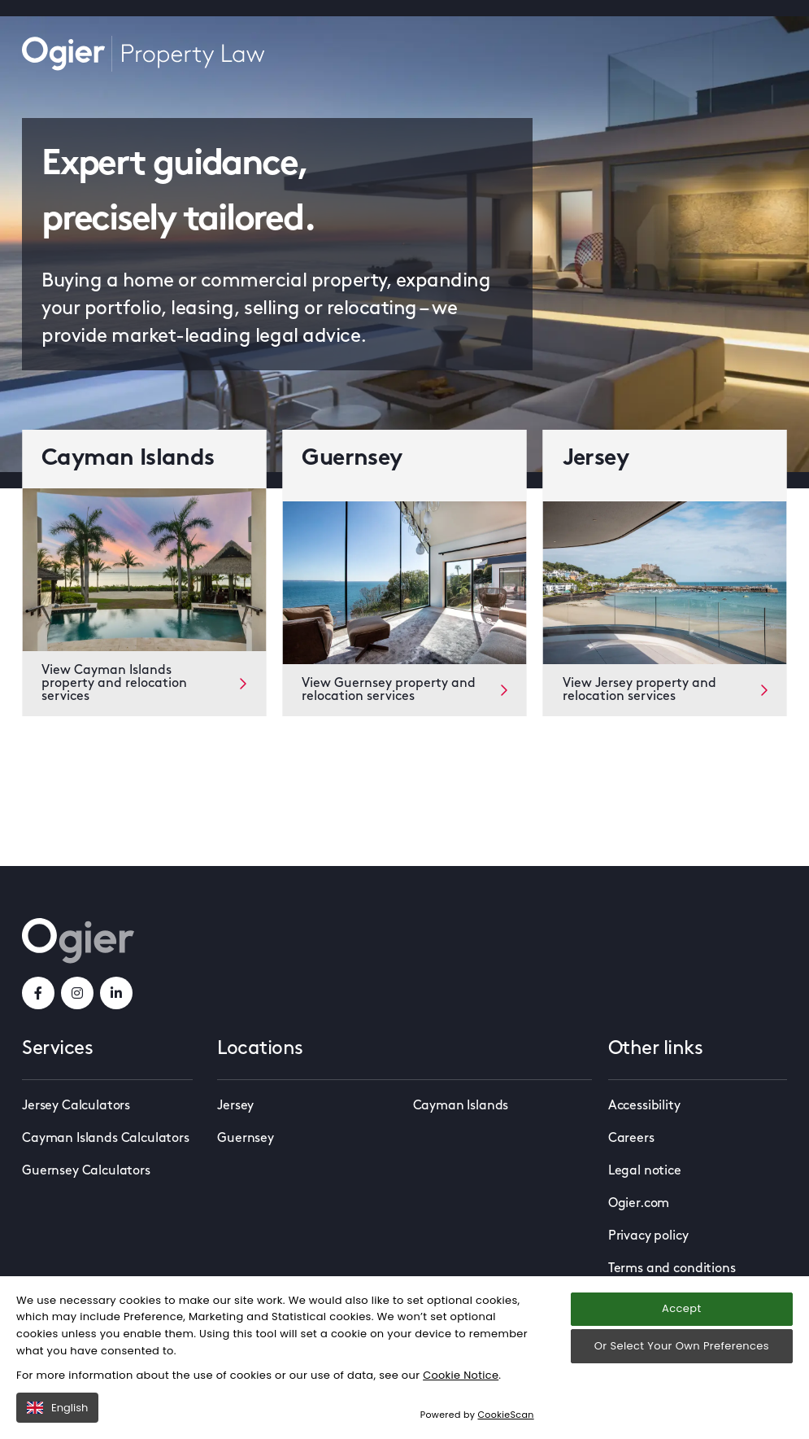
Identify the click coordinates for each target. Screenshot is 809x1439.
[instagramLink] (77, 993)
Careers (631, 1138)
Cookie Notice (461, 1389)
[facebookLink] (38, 993)
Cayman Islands (461, 1106)
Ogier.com (639, 1203)
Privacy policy (648, 1236)
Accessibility (644, 1106)
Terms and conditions (672, 1268)
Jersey (235, 1106)
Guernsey (245, 1138)
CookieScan (506, 1430)
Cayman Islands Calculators (105, 1138)
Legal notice (644, 1171)
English (57, 1422)
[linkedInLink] (116, 993)
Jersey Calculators (76, 1106)
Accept (681, 1324)
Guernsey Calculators (86, 1171)
